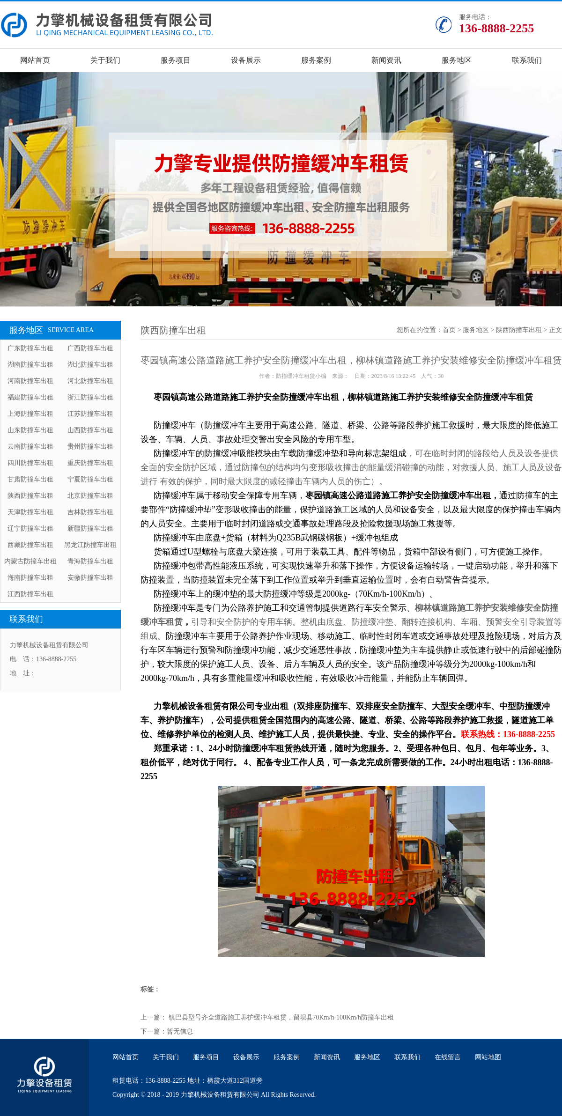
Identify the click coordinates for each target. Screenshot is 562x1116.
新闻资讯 (386, 60)
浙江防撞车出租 (90, 397)
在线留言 (448, 1057)
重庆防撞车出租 (90, 462)
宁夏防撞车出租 (90, 479)
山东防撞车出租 (30, 430)
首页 (449, 329)
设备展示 (246, 60)
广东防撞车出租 (30, 348)
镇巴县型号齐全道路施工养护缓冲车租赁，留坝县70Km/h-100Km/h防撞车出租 (281, 1017)
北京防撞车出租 (90, 495)
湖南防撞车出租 (30, 364)
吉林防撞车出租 (90, 512)
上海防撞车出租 (30, 413)
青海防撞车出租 (90, 561)
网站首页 (35, 60)
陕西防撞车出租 (30, 495)
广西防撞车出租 (90, 348)
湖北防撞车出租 (90, 364)
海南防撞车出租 (30, 577)
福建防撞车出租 (30, 397)
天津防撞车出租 (30, 512)
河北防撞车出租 (90, 380)
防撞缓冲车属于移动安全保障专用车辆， (229, 495)
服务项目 (176, 60)
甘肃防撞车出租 (30, 479)
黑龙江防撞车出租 (90, 544)
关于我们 (105, 60)
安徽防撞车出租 (90, 577)
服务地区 (457, 60)
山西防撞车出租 (90, 430)
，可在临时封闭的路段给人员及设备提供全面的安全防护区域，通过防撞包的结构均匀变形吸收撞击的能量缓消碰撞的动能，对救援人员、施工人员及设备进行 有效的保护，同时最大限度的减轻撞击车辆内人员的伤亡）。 (351, 467)
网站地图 (488, 1057)
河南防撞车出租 (30, 380)
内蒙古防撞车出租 (30, 561)
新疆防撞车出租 (90, 528)
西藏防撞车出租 (30, 544)
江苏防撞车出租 (90, 413)
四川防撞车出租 (30, 462)
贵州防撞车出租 (90, 446)
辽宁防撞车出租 (30, 528)
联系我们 (527, 60)
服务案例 (316, 60)
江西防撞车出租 (30, 594)
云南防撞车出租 (30, 446)
